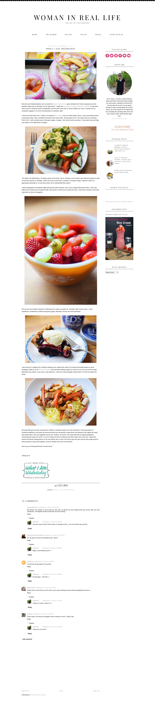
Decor (84, 34)
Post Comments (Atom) (38, 695)
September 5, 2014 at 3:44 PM (44, 561)
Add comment (27, 639)
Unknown (30, 561)
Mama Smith (31, 588)
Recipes (68, 34)
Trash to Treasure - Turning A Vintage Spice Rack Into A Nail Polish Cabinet (122, 161)
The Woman (51, 34)
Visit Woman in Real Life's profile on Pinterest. (119, 201)
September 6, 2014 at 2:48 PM (46, 588)
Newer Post (25, 691)
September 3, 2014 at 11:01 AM (54, 535)
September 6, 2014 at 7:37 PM (52, 600)
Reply (29, 514)
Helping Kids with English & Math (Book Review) (123, 171)
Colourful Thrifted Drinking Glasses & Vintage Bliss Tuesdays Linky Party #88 (122, 148)
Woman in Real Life (77, 17)
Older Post (96, 691)
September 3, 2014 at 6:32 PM (52, 522)
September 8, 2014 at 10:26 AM (43, 614)
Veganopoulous (32, 507)
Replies (31, 518)
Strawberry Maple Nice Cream (116, 214)
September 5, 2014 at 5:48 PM (52, 574)
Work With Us (116, 34)
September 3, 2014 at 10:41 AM (49, 507)
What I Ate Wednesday (64, 490)
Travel (98, 34)
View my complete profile (119, 118)
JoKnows (35, 522)
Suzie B (29, 614)
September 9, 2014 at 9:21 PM (52, 627)
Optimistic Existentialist (35, 535)
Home (34, 34)
